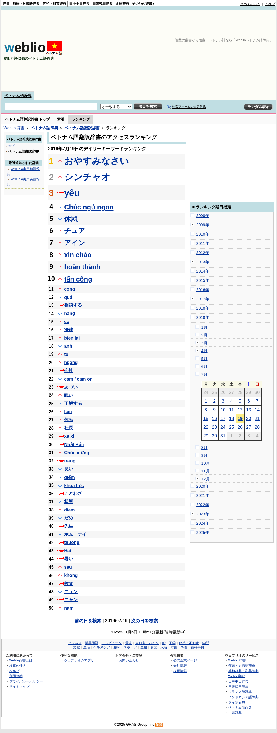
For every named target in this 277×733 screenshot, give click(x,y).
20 (248, 418)
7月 (204, 374)
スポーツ (130, 647)
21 (257, 418)
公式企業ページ (185, 660)
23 (214, 427)
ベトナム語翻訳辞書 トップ (27, 119)
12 (240, 409)
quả (68, 297)
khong (71, 575)
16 (214, 418)
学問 (205, 643)
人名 (163, 647)
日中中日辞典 (79, 3)
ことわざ (73, 493)
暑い (68, 558)
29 (205, 436)
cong (69, 289)
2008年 (202, 215)
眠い (68, 395)
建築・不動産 (189, 643)
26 (240, 427)
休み (68, 419)
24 (222, 427)
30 (214, 436)
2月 (204, 335)
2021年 (202, 495)
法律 (68, 329)
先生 (68, 526)
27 (248, 427)
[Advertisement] (217, 50)
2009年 (202, 225)
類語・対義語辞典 (26, 3)
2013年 (202, 262)
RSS (159, 724)
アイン (74, 242)
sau (68, 567)
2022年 (202, 505)
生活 (86, 647)
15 (205, 418)
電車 (128, 643)
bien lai (72, 338)
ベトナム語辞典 (18, 95)
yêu (72, 193)
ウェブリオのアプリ (79, 660)
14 (257, 409)
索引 (60, 119)
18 (231, 418)
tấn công (78, 279)
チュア (74, 230)
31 (222, 436)
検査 (68, 583)
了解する (73, 403)
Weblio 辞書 (14, 128)
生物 (143, 647)
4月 (204, 351)
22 (205, 427)
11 (231, 409)
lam (68, 411)
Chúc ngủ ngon (88, 207)
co (66, 321)
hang (69, 313)
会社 (68, 370)
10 (222, 409)
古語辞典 (122, 3)
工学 (172, 643)
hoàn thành (82, 267)
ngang (71, 362)
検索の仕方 (17, 665)
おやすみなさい (96, 161)
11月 (205, 471)
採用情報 (180, 671)
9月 (204, 455)
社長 (68, 427)
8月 (204, 447)
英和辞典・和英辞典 (243, 671)
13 (248, 409)
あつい (71, 386)
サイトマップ (19, 686)
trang (69, 460)
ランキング (81, 119)
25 (231, 427)
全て (11, 145)
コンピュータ (112, 643)
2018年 (202, 308)
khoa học (74, 485)
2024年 (202, 523)
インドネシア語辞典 (243, 697)
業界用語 (91, 643)
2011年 (202, 243)
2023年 (202, 514)
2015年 (202, 280)
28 (257, 427)
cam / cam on (78, 379)
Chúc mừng (76, 452)
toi (67, 354)
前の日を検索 (88, 620)
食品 (153, 647)
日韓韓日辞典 (102, 3)
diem (69, 510)
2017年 (202, 299)
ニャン (71, 599)
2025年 (202, 532)
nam (68, 608)
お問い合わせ (129, 660)
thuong (71, 542)
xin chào (77, 255)
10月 (205, 463)
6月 (204, 366)
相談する (73, 305)
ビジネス (75, 643)
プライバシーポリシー (26, 681)
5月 (204, 358)
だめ (68, 517)
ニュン (71, 591)
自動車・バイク (147, 643)
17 (222, 418)
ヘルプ (270, 4)
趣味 (116, 647)
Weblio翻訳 (236, 676)
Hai (67, 550)
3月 (204, 343)
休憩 (71, 219)
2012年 (202, 252)
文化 (76, 647)
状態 (68, 501)
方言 (174, 647)
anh (68, 346)
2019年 (202, 317)
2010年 (202, 234)
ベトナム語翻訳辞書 (82, 128)
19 (240, 418)
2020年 (202, 486)
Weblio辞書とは (20, 660)
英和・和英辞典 (54, 3)
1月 (204, 327)
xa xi (69, 436)
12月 (205, 479)
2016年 (202, 289)
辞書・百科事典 (192, 647)
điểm (69, 477)
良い (68, 468)
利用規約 (16, 676)
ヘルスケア (101, 647)
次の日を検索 (144, 620)
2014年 (202, 271)
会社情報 (180, 665)
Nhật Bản (74, 444)
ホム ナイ (75, 534)
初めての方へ (250, 4)
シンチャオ (87, 177)
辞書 (6, 3)
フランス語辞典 (240, 691)
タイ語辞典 (236, 702)
